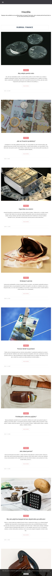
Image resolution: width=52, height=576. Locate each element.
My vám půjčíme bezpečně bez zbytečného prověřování (26, 519)
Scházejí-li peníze (26, 281)
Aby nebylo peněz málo (26, 73)
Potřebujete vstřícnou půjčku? (26, 416)
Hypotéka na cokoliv (26, 209)
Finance (26, 70)
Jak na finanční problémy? (26, 141)
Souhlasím (26, 573)
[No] (50, 572)
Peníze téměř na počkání (26, 349)
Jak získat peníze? (26, 451)
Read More (26, 153)
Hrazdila (26, 12)
